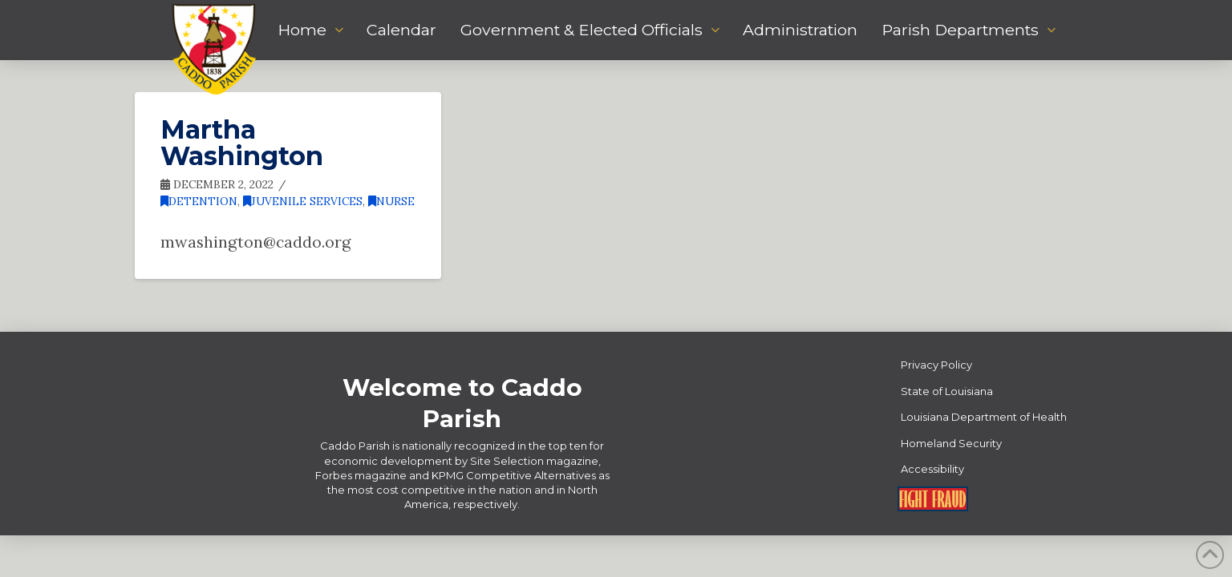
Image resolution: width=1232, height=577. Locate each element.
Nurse (391, 201)
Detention (198, 201)
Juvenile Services (303, 201)
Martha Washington (241, 143)
